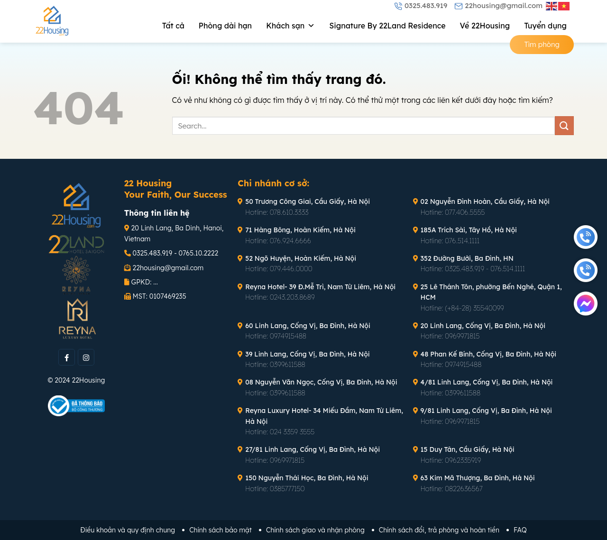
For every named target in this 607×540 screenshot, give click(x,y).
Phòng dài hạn (225, 25)
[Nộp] (564, 125)
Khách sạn (290, 25)
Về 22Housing (485, 25)
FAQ (520, 530)
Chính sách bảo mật (220, 530)
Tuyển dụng (545, 25)
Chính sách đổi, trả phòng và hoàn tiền (439, 530)
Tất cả (173, 25)
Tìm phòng (542, 44)
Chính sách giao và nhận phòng (315, 530)
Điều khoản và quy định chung (127, 530)
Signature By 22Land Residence (387, 25)
